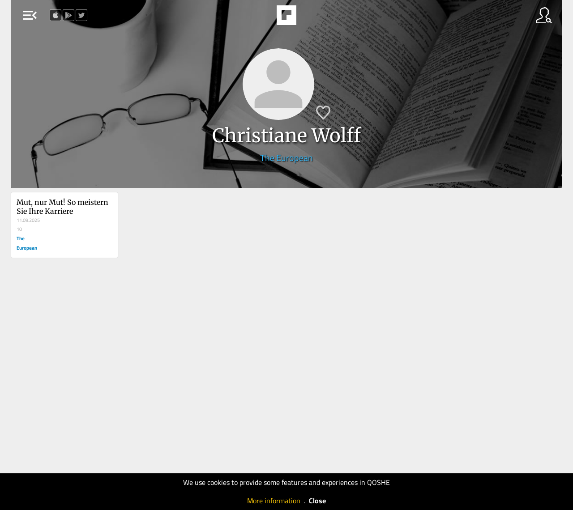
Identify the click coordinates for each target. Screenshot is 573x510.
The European (286, 157)
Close (317, 500)
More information (273, 500)
